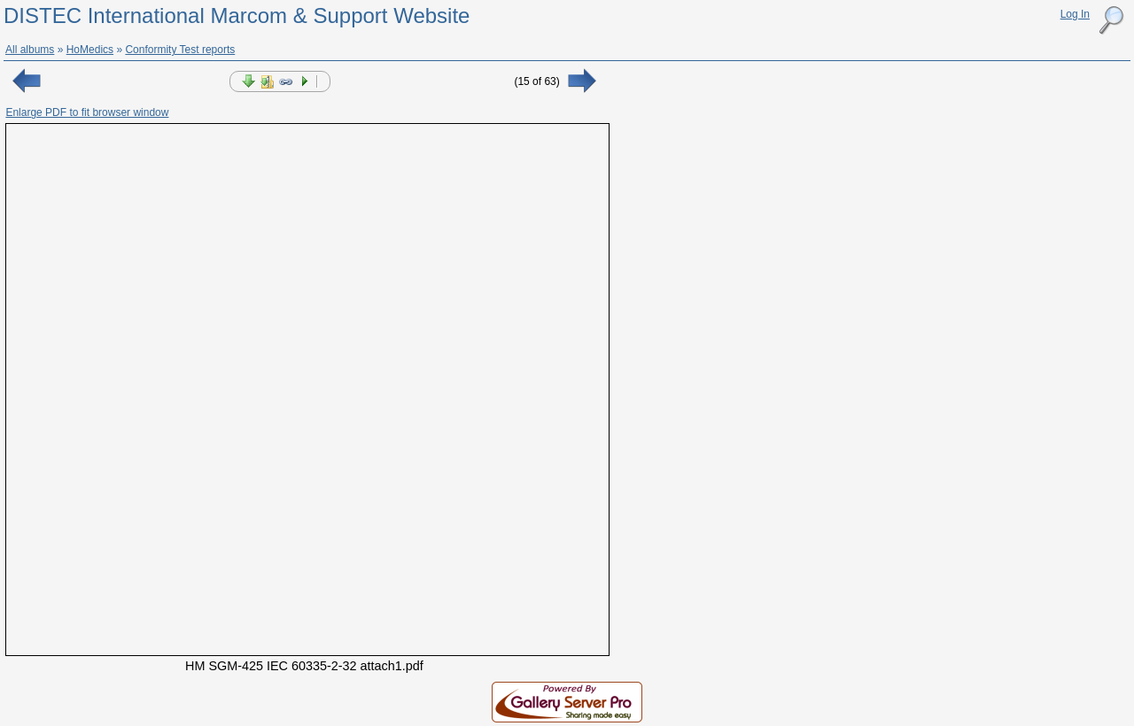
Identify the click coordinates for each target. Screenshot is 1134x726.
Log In (1075, 14)
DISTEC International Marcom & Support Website (237, 15)
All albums (29, 49)
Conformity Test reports (180, 49)
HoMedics (89, 49)
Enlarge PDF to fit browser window (86, 112)
